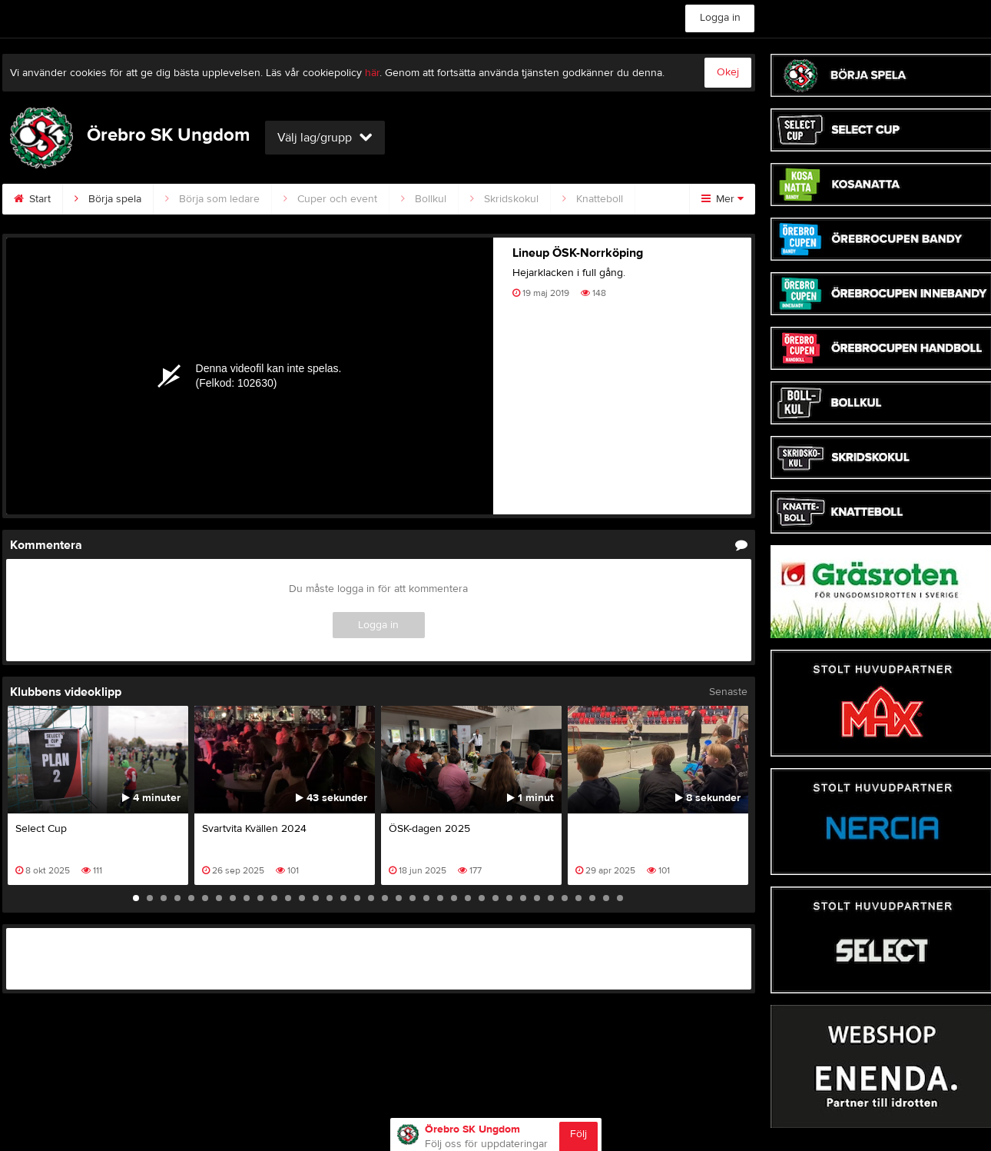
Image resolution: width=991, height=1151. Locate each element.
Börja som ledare (212, 199)
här (372, 73)
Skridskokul (504, 199)
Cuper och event (330, 199)
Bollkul (423, 199)
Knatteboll (592, 199)
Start (32, 199)
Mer (722, 199)
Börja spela (108, 199)
